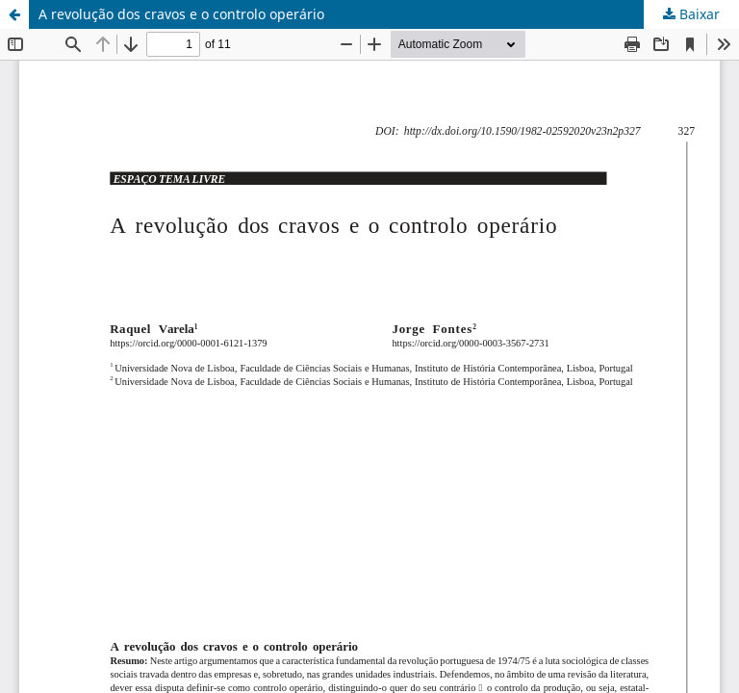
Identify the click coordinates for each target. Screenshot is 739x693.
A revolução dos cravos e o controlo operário (181, 14)
